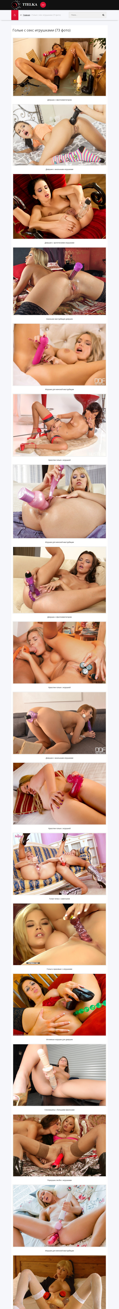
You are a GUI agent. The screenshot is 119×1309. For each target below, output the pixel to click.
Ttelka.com (30, 5)
